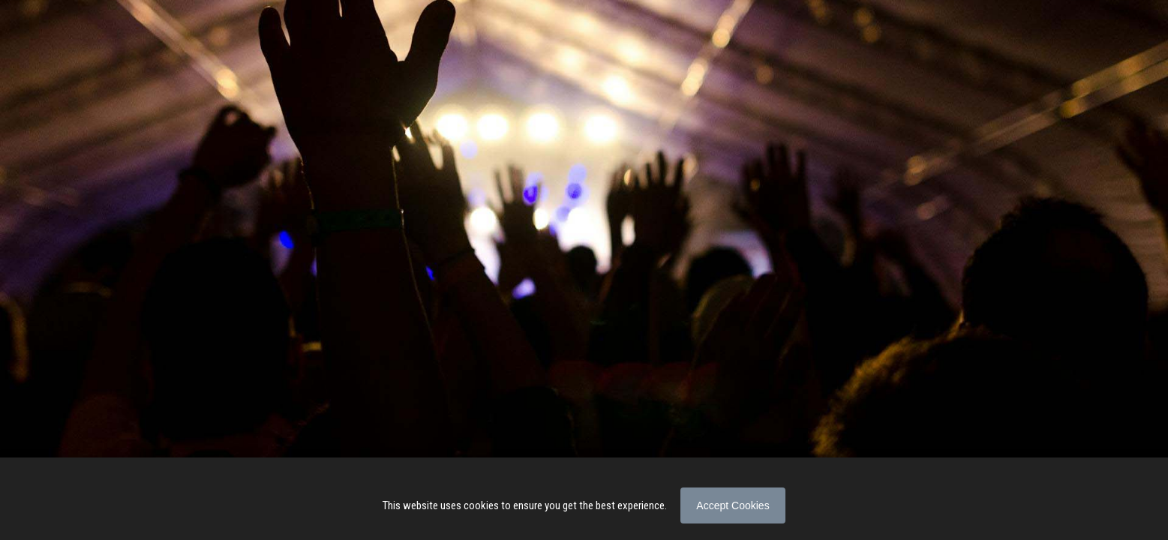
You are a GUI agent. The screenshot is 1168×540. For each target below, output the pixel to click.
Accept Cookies (732, 506)
